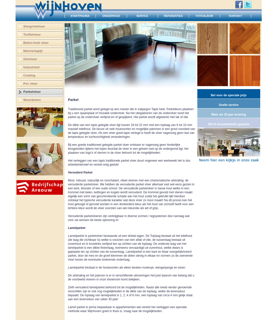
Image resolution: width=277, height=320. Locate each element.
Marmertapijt (33, 51)
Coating (29, 75)
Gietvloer (30, 59)
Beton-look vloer (36, 43)
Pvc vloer (30, 83)
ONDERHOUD (111, 15)
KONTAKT (235, 15)
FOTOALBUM (204, 15)
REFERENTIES (173, 15)
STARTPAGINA (80, 15)
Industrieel (31, 67)
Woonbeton (32, 100)
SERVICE (142, 15)
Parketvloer (32, 92)
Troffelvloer (32, 34)
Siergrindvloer (34, 26)
